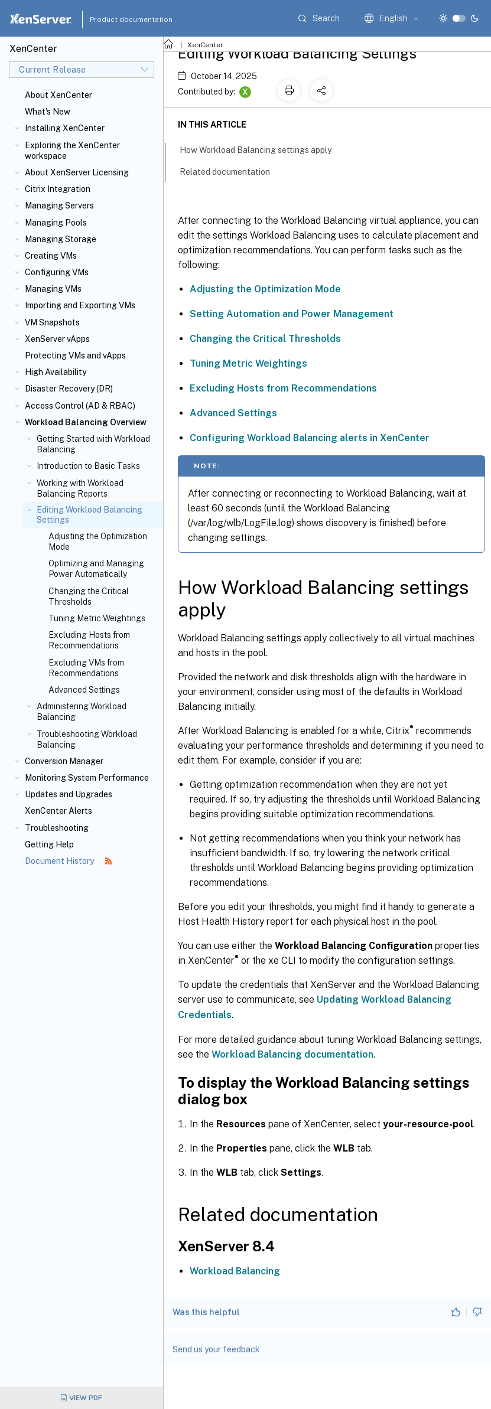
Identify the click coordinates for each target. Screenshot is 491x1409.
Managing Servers (59, 205)
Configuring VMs (57, 272)
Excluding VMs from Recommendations (86, 668)
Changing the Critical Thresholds (88, 596)
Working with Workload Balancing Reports (80, 488)
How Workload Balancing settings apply (262, 149)
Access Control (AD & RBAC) (80, 405)
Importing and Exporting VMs (80, 305)
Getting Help (49, 844)
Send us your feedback (216, 1349)
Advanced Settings (84, 689)
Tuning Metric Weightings (96, 618)
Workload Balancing (235, 1271)
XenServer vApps (57, 339)
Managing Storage (60, 239)
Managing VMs (53, 288)
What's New (47, 111)
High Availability (55, 372)
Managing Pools (56, 222)
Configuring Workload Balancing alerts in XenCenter (310, 437)
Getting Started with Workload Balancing (93, 444)
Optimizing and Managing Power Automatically (96, 569)
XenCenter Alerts (58, 811)
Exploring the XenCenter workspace (72, 151)
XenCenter (205, 45)
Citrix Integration (57, 189)
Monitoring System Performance (87, 777)
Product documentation (116, 19)
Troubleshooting (57, 828)
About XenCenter (58, 95)
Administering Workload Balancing (81, 712)
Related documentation (231, 171)
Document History (68, 861)
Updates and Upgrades (68, 794)
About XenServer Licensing (77, 172)
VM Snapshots (52, 322)
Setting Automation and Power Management (292, 313)
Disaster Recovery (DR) (69, 388)
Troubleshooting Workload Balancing (87, 739)
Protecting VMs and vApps (75, 355)
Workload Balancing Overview (86, 422)
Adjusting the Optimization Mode (97, 541)
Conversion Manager (64, 761)
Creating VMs (51, 255)
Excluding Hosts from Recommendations (89, 640)
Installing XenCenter (65, 128)
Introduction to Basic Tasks (88, 466)
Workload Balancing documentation (292, 1054)
